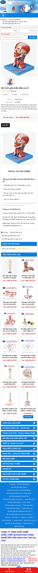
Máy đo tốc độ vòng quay (13, 523)
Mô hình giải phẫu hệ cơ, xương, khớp (19, 493)
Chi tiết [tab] (5, 125)
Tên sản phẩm (5, 34)
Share (5, 94)
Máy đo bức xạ (28, 523)
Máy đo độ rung (19, 526)
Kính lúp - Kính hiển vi (12, 517)
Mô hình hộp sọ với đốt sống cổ (28, 330)
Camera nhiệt (17, 520)
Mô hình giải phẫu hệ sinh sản (18, 496)
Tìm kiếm (32, 37)
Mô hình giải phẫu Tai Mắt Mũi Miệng (19, 490)
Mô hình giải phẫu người (19, 487)
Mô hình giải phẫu (23, 484)
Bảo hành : (9, 102)
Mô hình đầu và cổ (16, 232)
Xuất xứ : (10, 99)
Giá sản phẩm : (8, 117)
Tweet (15, 94)
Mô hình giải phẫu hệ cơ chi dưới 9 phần (10, 304)
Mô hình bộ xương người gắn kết (10, 383)
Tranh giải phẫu (28, 505)
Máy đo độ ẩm (6, 520)
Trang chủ (12, 484)
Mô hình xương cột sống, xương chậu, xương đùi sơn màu (9, 411)
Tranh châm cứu (27, 508)
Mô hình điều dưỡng (14, 502)
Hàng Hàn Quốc (30, 499)
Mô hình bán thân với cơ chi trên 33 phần (10, 331)
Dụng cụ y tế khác (27, 517)
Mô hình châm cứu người (13, 505)
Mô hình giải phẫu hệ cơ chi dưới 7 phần (28, 304)
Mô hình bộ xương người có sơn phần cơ (9, 357)
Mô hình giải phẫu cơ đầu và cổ (12, 239)
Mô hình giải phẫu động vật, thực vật (19, 511)
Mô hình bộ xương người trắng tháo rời (28, 357)
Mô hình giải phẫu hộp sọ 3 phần (28, 383)
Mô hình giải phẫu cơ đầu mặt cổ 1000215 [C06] (28, 278)
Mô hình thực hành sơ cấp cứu (12, 499)
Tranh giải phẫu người (13, 508)
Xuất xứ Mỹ (26, 502)
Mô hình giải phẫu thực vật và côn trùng (18, 514)
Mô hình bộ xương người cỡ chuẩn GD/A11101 (10, 278)
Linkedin (25, 94)
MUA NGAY (28, 416)
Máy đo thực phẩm (30, 520)
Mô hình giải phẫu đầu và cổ (11, 235)
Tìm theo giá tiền (6, 27)
